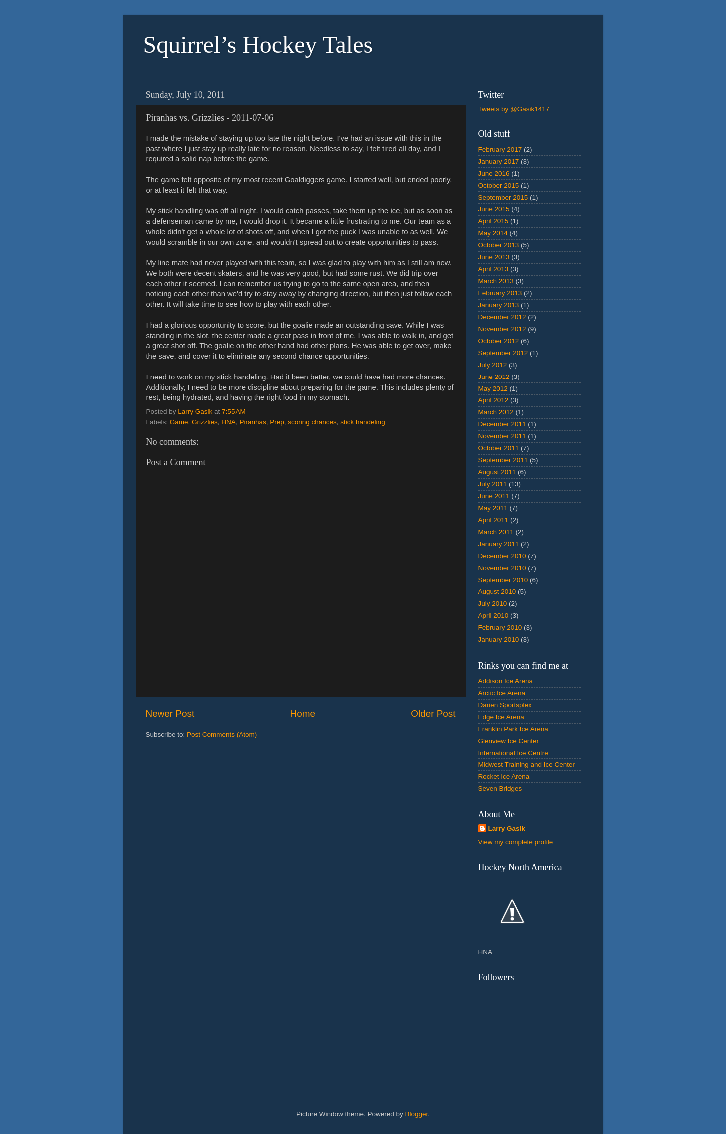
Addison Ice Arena (505, 681)
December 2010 (502, 556)
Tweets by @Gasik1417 (514, 109)
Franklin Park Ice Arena (513, 729)
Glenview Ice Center (508, 741)
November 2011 (502, 436)
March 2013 (496, 281)
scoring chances (312, 422)
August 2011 (497, 472)
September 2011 (503, 460)
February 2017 (500, 149)
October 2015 (498, 185)
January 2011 (498, 544)
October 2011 (498, 448)
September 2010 (503, 580)
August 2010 (497, 591)
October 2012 (498, 341)
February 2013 (500, 293)
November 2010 (502, 568)
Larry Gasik (506, 828)
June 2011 (494, 496)
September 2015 (503, 197)
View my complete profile (515, 842)
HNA (228, 422)
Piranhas (252, 422)
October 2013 (498, 245)
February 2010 (500, 627)
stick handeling (362, 422)
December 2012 (502, 317)
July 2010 (492, 603)
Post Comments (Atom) (222, 734)
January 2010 (498, 639)
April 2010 (493, 615)
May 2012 (493, 388)
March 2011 (496, 532)
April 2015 (493, 221)
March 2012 (496, 412)
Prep (277, 422)
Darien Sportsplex (505, 705)
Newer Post (170, 713)
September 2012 (503, 353)
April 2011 (493, 520)
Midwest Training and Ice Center (526, 764)
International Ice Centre (513, 752)
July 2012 (492, 365)
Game (179, 422)
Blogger (416, 1114)
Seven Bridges (500, 788)
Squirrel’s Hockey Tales (258, 44)
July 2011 (492, 484)
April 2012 (493, 400)
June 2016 (494, 173)
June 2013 (494, 257)
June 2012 (494, 376)
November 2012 (502, 329)
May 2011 (493, 508)
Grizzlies (205, 422)
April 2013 (493, 269)
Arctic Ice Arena (502, 693)
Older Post (433, 713)
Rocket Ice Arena (504, 776)
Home (302, 713)
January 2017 (498, 161)
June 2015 (494, 209)
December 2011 (502, 424)
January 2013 (498, 305)
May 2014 (493, 233)
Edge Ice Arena (501, 717)
